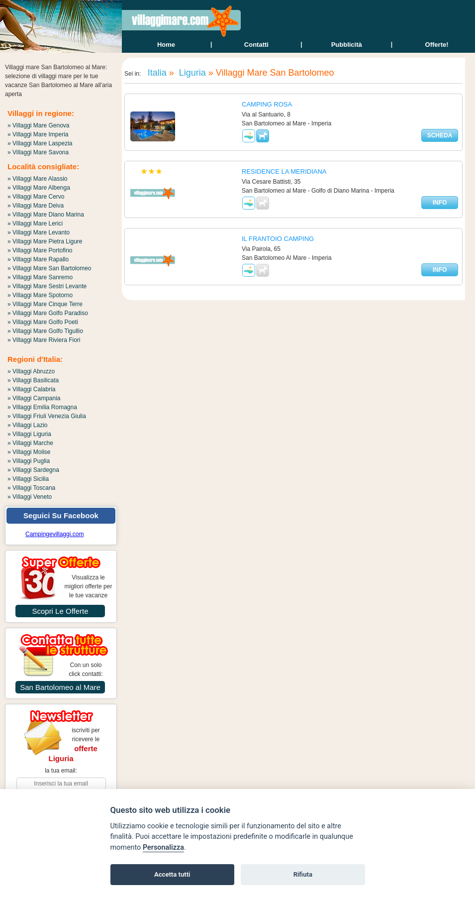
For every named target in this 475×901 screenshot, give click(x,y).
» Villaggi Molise (29, 452)
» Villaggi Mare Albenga (38, 187)
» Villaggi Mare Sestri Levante (47, 286)
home (166, 44)
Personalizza (163, 847)
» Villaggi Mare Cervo (36, 196)
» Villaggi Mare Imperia (38, 134)
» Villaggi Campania (34, 398)
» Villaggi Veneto (29, 496)
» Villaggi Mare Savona (38, 152)
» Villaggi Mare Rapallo (38, 259)
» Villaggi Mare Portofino (40, 250)
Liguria (191, 73)
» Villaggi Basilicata (33, 380)
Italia (156, 73)
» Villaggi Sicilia (28, 478)
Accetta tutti (172, 874)
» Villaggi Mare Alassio (37, 178)
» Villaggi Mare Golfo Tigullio (45, 331)
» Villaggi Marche (30, 443)
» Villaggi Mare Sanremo (40, 277)
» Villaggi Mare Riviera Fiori (44, 340)
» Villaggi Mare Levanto (38, 232)
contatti (256, 44)
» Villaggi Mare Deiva (35, 205)
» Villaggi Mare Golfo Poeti (42, 322)
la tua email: (61, 770)
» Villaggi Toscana (31, 487)
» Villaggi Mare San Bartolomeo (49, 268)
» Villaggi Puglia (28, 460)
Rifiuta (302, 874)
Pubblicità (346, 44)
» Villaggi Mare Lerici (35, 223)
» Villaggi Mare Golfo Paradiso (47, 313)
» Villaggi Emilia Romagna (42, 407)
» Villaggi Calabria (31, 389)
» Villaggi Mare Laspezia (40, 143)
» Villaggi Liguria (29, 434)
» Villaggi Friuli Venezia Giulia (46, 416)
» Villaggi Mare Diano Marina (45, 214)
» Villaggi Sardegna (33, 469)
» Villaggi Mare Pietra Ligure (45, 241)
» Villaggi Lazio (27, 425)
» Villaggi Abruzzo (31, 371)
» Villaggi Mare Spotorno (40, 295)
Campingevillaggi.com (54, 534)
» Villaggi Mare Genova (38, 125)
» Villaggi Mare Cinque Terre (45, 304)
